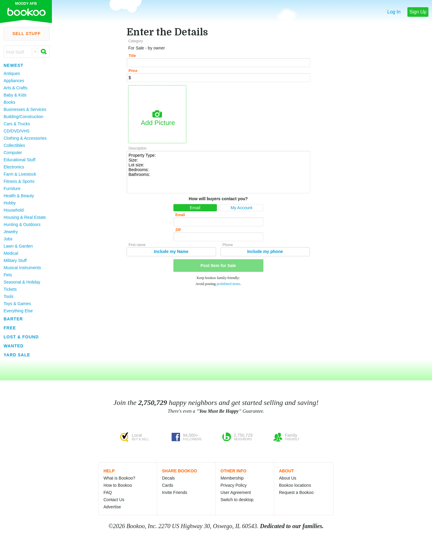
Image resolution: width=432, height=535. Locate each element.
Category (135, 41)
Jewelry (11, 231)
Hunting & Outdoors (22, 224)
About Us (287, 478)
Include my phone (265, 251)
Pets (8, 274)
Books (9, 102)
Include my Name (171, 251)
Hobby (10, 203)
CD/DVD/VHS (16, 131)
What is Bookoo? (119, 478)
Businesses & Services (25, 109)
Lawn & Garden (18, 246)
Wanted (14, 345)
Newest (13, 65)
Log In (393, 11)
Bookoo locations (295, 485)
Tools (9, 296)
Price (133, 71)
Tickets (10, 289)
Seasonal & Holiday (22, 282)
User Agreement (235, 492)
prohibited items (228, 284)
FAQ (108, 492)
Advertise (112, 506)
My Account (241, 207)
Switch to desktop (237, 499)
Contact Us (114, 499)
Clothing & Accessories (25, 138)
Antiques (12, 73)
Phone (228, 245)
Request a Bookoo (296, 492)
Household (14, 210)
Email (195, 207)
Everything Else (18, 310)
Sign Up (418, 11)
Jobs (8, 238)
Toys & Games (17, 303)
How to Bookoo (118, 485)
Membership (232, 478)
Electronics (14, 167)
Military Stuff (15, 260)
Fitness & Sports (19, 181)
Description (138, 148)
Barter (13, 319)
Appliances (14, 80)
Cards (167, 485)
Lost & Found (21, 336)
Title (132, 56)
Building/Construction (23, 116)
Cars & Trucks (17, 123)
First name (137, 245)
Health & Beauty (19, 195)
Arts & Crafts (15, 87)
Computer (13, 152)
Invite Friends (174, 492)
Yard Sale (17, 354)
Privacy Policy (233, 485)
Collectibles (14, 145)
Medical (11, 253)
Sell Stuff (26, 33)
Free (10, 327)
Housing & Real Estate (25, 217)
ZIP (178, 230)
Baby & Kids (15, 95)
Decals (168, 478)
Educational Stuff (19, 159)
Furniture (12, 188)
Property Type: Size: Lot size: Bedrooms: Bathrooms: (218, 171)
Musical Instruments (22, 267)
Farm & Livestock (20, 174)
